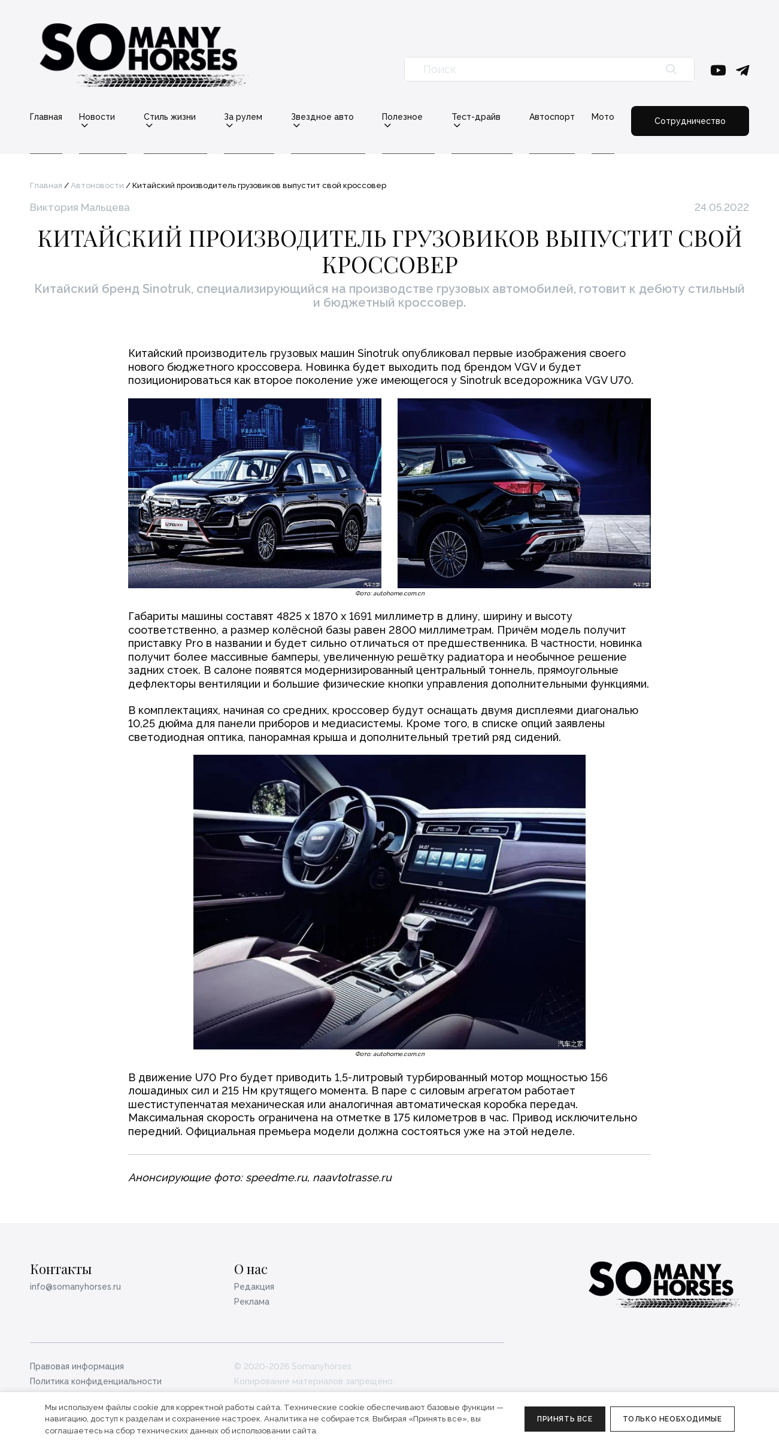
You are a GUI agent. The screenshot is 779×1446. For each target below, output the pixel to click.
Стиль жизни (170, 117)
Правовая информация (77, 1366)
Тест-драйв (476, 117)
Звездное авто (322, 117)
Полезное (402, 117)
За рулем (243, 117)
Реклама (251, 1301)
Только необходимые (672, 1419)
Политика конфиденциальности (96, 1381)
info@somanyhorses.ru (75, 1286)
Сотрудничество (690, 121)
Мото (603, 117)
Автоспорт (552, 117)
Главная (46, 117)
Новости (97, 117)
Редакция (254, 1286)
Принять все (565, 1419)
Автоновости (97, 185)
